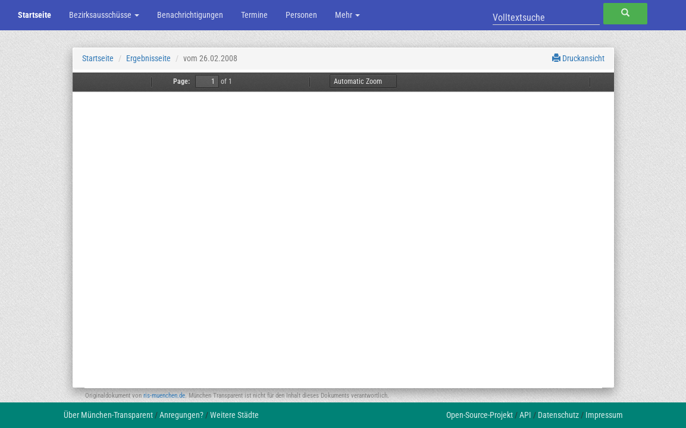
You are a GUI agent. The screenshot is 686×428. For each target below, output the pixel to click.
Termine (254, 15)
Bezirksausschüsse (104, 15)
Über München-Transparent (108, 415)
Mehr (347, 15)
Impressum (604, 415)
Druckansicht (578, 58)
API (525, 415)
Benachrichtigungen (190, 15)
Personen (301, 15)
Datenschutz (558, 415)
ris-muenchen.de (164, 395)
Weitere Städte (234, 415)
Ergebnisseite (148, 58)
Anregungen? (181, 415)
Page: (181, 81)
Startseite (34, 15)
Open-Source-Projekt (479, 415)
